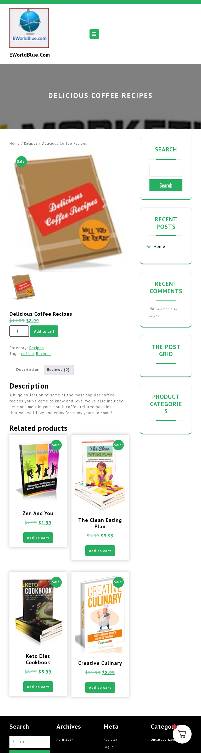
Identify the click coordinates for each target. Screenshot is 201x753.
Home (14, 143)
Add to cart (44, 331)
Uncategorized (163, 741)
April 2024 (65, 741)
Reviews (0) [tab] (58, 369)
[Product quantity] (19, 331)
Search (166, 149)
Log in (109, 748)
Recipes (31, 143)
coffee (27, 353)
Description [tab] (28, 369)
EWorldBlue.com (29, 54)
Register (110, 741)
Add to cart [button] (38, 538)
